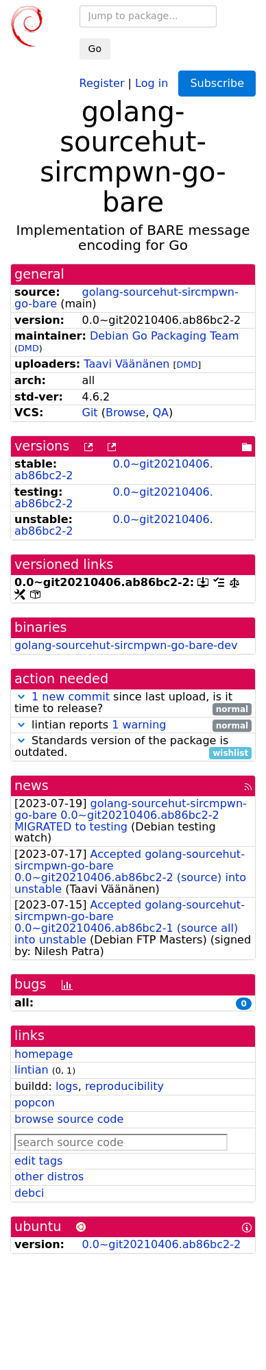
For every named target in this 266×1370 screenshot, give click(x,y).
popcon (34, 1102)
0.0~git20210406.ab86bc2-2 (113, 469)
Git (90, 412)
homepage (43, 1054)
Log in (151, 82)
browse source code (68, 1119)
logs (67, 1086)
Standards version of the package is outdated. (133, 747)
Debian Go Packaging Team (164, 335)
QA (160, 412)
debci (29, 1193)
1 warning (139, 724)
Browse (125, 412)
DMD (28, 348)
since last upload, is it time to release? (133, 703)
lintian (31, 1069)
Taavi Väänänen (126, 363)
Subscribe (217, 83)
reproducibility (124, 1086)
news (31, 786)
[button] (21, 696)
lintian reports (133, 725)
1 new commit (71, 696)
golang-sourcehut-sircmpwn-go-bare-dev (126, 645)
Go (94, 48)
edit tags (38, 1160)
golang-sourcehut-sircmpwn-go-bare (126, 298)
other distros (49, 1176)
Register (102, 82)
